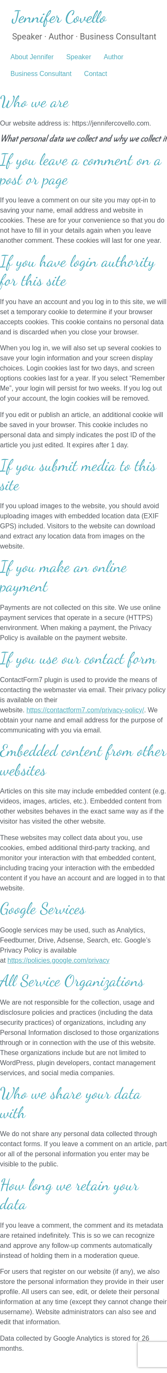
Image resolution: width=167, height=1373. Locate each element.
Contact (95, 73)
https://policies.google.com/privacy (59, 960)
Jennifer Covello (59, 17)
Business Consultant (41, 73)
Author (113, 56)
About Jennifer (32, 56)
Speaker (78, 56)
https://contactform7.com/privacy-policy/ (85, 710)
